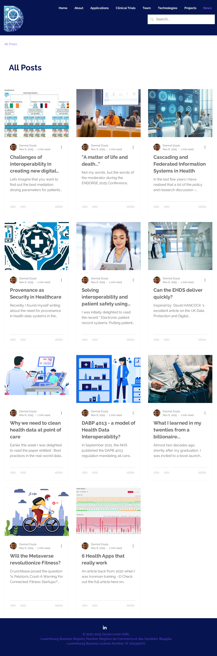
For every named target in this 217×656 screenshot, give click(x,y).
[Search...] (180, 19)
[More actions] (63, 147)
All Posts (10, 44)
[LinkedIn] (104, 627)
